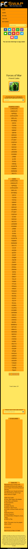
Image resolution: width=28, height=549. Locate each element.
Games (4, 12)
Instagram (5, 21)
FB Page (4, 15)
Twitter (4, 18)
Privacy (19, 548)
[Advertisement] (14, 59)
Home (3, 9)
